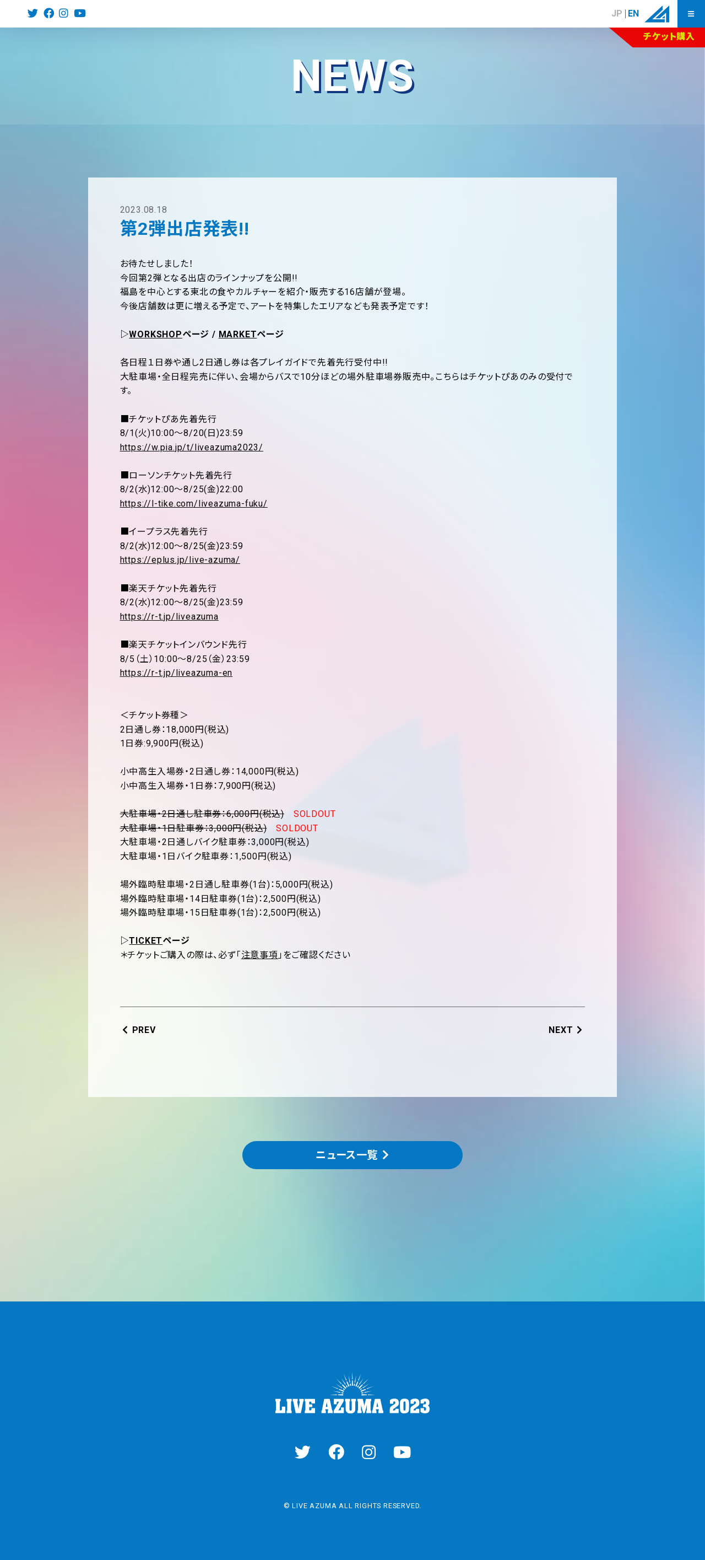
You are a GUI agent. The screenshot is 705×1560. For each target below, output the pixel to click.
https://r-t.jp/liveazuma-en (176, 673)
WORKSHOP (155, 334)
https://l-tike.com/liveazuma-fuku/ (194, 503)
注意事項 (259, 955)
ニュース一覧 (347, 1155)
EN (633, 13)
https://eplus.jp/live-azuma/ (180, 560)
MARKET (238, 334)
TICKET (145, 940)
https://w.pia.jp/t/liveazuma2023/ (191, 447)
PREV (144, 1030)
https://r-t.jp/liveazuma (169, 616)
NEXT (561, 1030)
